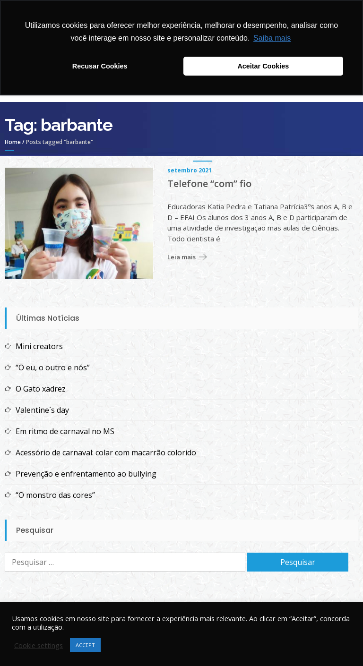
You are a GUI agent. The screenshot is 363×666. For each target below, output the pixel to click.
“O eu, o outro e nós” (53, 367)
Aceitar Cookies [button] (263, 66)
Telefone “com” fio (209, 183)
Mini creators (39, 346)
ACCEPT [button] (85, 645)
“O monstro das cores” (55, 495)
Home (13, 142)
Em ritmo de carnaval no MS (65, 431)
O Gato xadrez (41, 389)
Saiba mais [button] (272, 38)
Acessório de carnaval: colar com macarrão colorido (106, 452)
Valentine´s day (42, 410)
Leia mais (181, 257)
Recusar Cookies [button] (100, 66)
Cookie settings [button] (38, 645)
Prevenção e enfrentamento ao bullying (86, 474)
